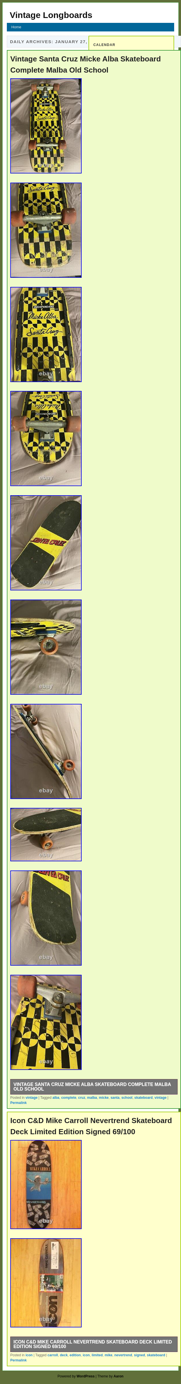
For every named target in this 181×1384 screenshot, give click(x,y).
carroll (52, 1355)
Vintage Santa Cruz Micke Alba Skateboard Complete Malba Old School (92, 1086)
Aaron (119, 1376)
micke (103, 1098)
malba (92, 1098)
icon (29, 1355)
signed (139, 1355)
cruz (81, 1098)
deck (64, 1355)
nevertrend (123, 1355)
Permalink (18, 1103)
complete (68, 1098)
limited (97, 1355)
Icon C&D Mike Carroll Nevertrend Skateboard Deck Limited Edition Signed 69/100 (92, 1344)
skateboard (143, 1098)
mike (108, 1355)
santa (114, 1098)
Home (16, 27)
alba (56, 1098)
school (126, 1098)
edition (75, 1355)
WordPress (85, 1376)
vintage (31, 1098)
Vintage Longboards (51, 15)
